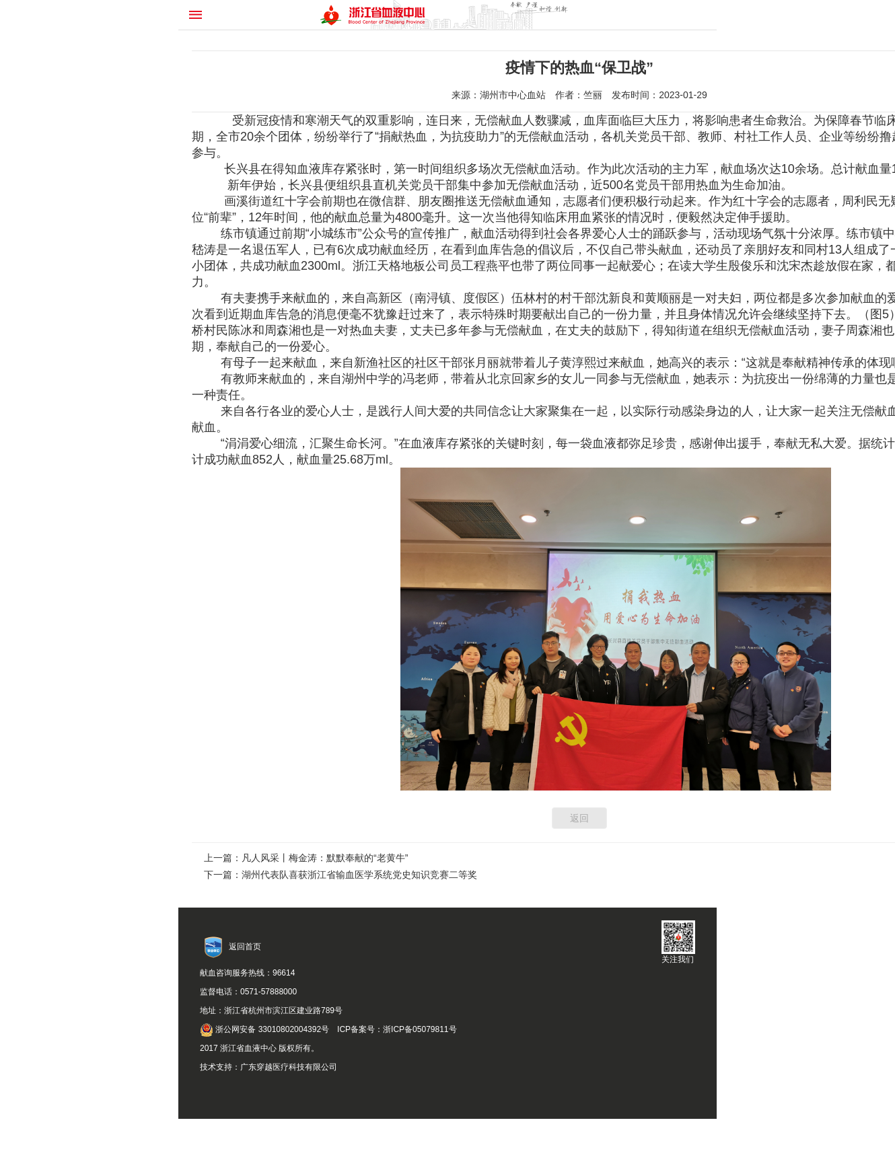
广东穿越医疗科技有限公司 (288, 1067)
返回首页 (245, 946)
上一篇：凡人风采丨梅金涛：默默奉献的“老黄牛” (306, 857)
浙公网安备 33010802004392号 (264, 1029)
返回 (579, 818)
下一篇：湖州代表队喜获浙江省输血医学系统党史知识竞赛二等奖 (340, 874)
